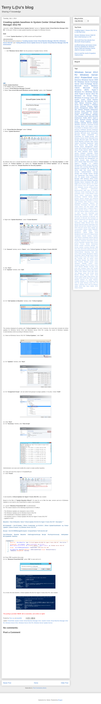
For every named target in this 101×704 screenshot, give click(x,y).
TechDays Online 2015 (87, 268)
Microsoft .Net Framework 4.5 (90, 218)
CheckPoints (88, 192)
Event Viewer (94, 162)
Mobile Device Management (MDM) (86, 107)
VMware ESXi (78, 271)
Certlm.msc (77, 192)
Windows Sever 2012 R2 (86, 284)
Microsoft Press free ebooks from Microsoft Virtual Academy (85, 41)
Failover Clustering (85, 103)
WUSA (84, 278)
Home (36, 683)
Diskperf (96, 196)
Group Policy (92, 96)
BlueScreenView (79, 190)
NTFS (88, 234)
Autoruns (95, 187)
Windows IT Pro (84, 281)
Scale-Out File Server (92, 248)
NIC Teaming (91, 168)
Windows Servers (79, 138)
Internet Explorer (84, 211)
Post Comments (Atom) (39, 688)
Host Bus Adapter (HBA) (91, 206)
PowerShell (11, 621)
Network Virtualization (83, 237)
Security (77, 172)
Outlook (77, 143)
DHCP (87, 138)
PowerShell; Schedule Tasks (86, 242)
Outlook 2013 (92, 239)
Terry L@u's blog (17, 7)
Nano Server (94, 141)
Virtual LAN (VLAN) (88, 273)
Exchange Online (82, 201)
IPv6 (79, 211)
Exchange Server (91, 84)
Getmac (81, 206)
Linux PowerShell (89, 213)
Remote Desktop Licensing (82, 247)
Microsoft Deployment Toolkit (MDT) (86, 117)
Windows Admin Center (91, 178)
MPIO (90, 167)
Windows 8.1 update (86, 279)
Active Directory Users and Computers (84, 185)
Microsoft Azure (81, 86)
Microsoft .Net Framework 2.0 (82, 216)
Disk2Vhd (84, 196)
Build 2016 (87, 190)
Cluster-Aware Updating (91, 195)
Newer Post (7, 683)
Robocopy (92, 247)
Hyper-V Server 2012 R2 (88, 94)
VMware (80, 109)
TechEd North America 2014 (90, 148)
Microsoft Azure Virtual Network (86, 120)
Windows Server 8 (89, 128)
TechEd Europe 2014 (91, 136)
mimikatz (80, 287)
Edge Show (86, 162)
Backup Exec (83, 156)
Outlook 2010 (85, 239)
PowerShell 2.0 (93, 134)
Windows (77, 279)
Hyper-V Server (93, 126)
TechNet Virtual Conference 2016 (86, 269)
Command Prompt (92, 124)
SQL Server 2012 (82, 248)
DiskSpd (90, 196)
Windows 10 (80, 96)
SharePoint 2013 (94, 250)
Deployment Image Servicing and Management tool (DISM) (86, 158)
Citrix (93, 192)
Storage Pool (78, 173)
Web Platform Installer (92, 278)
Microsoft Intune (80, 134)
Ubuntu (96, 269)
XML (92, 182)
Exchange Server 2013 (81, 126)
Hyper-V (95, 90)
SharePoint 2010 (85, 250)
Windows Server (83, 82)
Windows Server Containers (83, 182)
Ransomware (94, 244)
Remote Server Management (83, 146)
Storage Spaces (88, 173)
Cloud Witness (90, 193)
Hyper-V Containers (88, 208)
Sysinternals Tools (83, 175)
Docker (81, 162)
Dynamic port (88, 198)
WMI (81, 178)
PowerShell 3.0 (79, 128)
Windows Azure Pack (81, 180)
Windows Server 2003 (85, 116)
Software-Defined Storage (89, 172)
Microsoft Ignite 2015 (86, 139)
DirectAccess (78, 196)
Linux (82, 213)
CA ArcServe (94, 190)
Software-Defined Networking (82, 252)
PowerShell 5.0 (79, 136)
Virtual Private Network (81, 150)
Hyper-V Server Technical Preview (86, 118)
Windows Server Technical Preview (86, 105)
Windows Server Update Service (43, 623)
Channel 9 (84, 124)
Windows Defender (92, 180)
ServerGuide (78, 250)
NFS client (84, 234)
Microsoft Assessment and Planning (84, 219)
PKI (97, 239)
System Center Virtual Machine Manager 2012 (28, 621)
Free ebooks (91, 204)
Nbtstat (92, 234)
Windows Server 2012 (12, 623)
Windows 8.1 (79, 92)
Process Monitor (85, 244)
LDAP (78, 213)
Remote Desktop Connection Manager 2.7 (86, 245)
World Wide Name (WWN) (86, 286)
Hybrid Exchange (79, 208)
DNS (89, 156)
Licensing (85, 167)
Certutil (82, 192)
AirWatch (82, 153)
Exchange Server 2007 (90, 98)
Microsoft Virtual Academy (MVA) (86, 89)
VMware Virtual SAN (88, 271)
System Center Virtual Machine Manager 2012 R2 (86, 100)
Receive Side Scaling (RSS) (88, 145)
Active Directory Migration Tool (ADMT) (88, 183)
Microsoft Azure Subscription (89, 133)
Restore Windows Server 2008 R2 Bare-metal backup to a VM (85, 36)
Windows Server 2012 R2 (26, 623)
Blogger (60, 700)
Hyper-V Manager (81, 163)
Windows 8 (79, 98)
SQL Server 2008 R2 (91, 170)
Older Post (64, 683)
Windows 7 (87, 104)
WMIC (90, 150)
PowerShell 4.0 (86, 113)
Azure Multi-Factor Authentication (86, 188)
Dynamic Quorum (79, 198)
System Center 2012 (84, 256)
